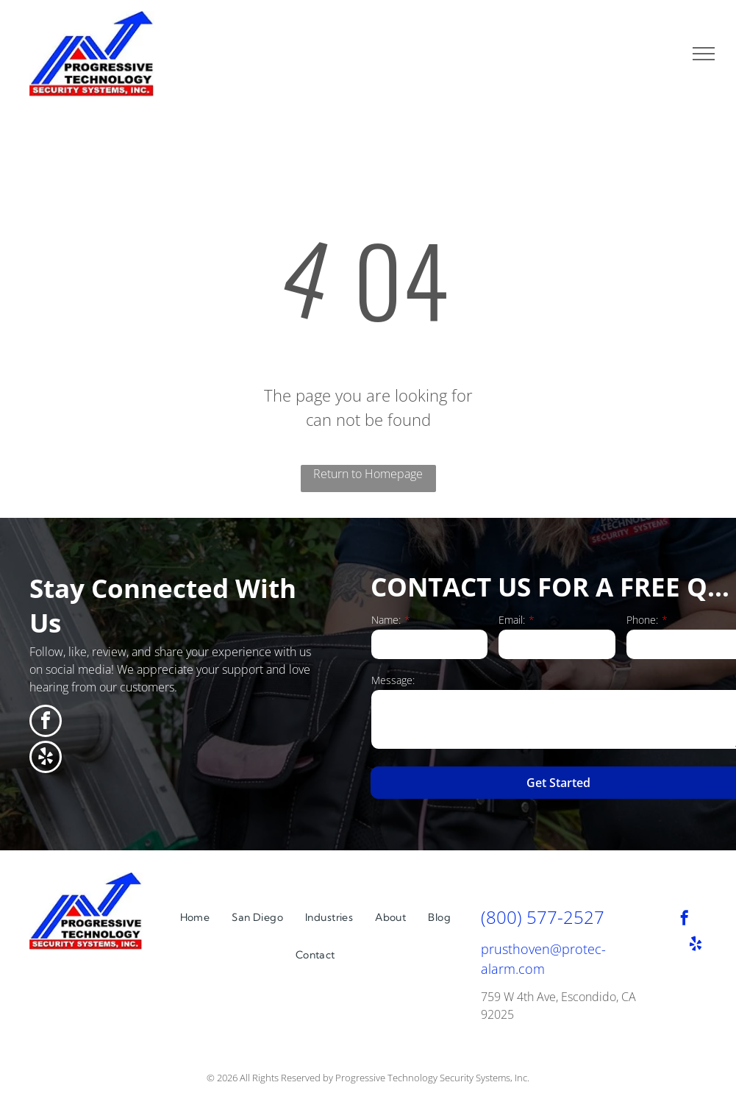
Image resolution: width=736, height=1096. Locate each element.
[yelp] (45, 759)
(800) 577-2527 (542, 917)
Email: (512, 620)
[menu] (704, 54)
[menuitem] (195, 917)
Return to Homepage (368, 474)
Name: (386, 620)
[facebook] (45, 723)
